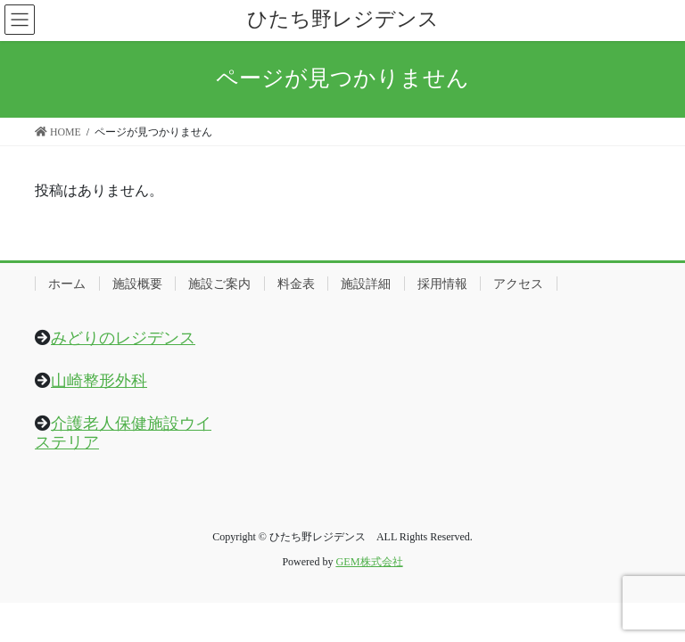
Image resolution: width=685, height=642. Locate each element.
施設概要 (137, 283)
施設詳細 (366, 283)
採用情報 (442, 283)
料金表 (296, 283)
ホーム (67, 283)
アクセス (518, 283)
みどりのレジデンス (123, 338)
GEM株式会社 (368, 562)
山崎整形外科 (99, 381)
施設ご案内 (219, 283)
